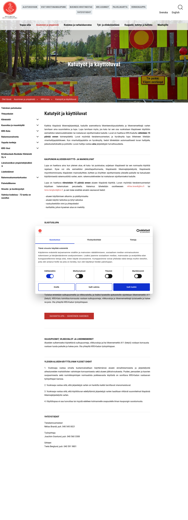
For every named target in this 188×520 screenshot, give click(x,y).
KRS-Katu (45, 99)
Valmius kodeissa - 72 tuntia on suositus (16, 196)
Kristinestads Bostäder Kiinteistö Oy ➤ (16, 155)
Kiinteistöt (6, 119)
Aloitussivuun (27, 6)
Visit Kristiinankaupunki (52, 6)
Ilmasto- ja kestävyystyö (12, 189)
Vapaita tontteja (8, 142)
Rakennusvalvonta (10, 136)
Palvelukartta (122, 6)
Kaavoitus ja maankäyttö (13, 125)
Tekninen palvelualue (11, 108)
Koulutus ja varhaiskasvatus (78, 24)
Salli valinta (94, 287)
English (176, 12)
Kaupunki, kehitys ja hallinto (138, 24)
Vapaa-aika (25, 24)
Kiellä (56, 287)
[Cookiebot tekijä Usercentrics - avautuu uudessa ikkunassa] (138, 231)
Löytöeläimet (7, 171)
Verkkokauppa (141, 6)
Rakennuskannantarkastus (14, 177)
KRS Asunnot (103, 6)
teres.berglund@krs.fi (54, 190)
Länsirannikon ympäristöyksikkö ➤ (16, 164)
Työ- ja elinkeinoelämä (108, 24)
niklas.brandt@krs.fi (135, 186)
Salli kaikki (132, 287)
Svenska (163, 12)
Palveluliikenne (8, 183)
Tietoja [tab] (133, 240)
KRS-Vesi (5, 148)
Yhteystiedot (84, 11)
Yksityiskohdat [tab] (94, 240)
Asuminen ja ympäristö (47, 24)
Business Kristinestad (81, 6)
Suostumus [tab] (54, 240)
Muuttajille (163, 24)
